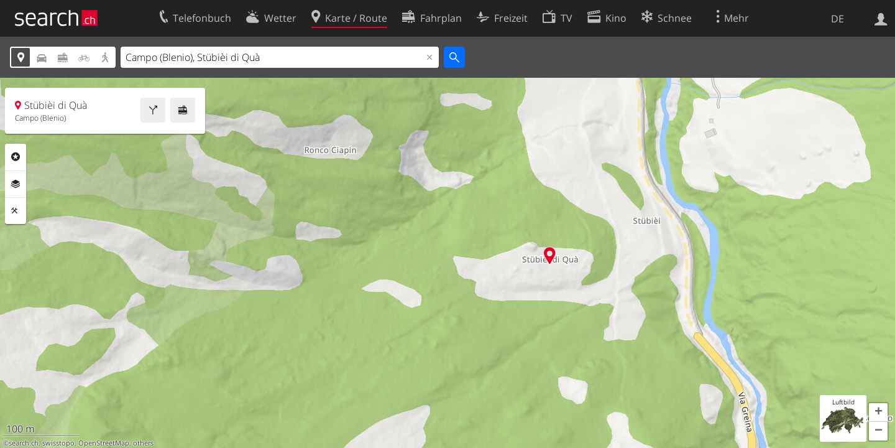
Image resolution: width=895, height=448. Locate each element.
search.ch (24, 443)
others (143, 443)
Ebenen (15, 184)
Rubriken (15, 157)
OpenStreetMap (103, 443)
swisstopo (58, 443)
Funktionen (15, 211)
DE (837, 19)
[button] (878, 412)
